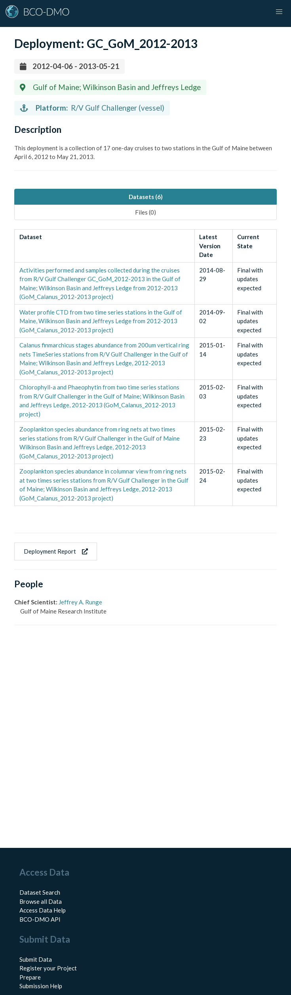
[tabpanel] (145, 367)
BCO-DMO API (40, 919)
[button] (279, 12)
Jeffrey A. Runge (80, 602)
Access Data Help (42, 910)
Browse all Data (40, 901)
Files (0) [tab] (145, 212)
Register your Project (48, 968)
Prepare (30, 977)
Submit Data (35, 959)
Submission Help (40, 985)
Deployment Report (56, 551)
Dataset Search (39, 892)
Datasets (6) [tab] (146, 196)
